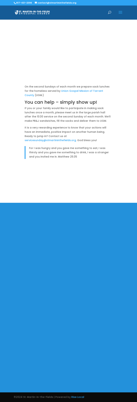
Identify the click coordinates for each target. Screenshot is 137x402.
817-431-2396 (24, 2)
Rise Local (77, 397)
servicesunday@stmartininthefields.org (50, 140)
